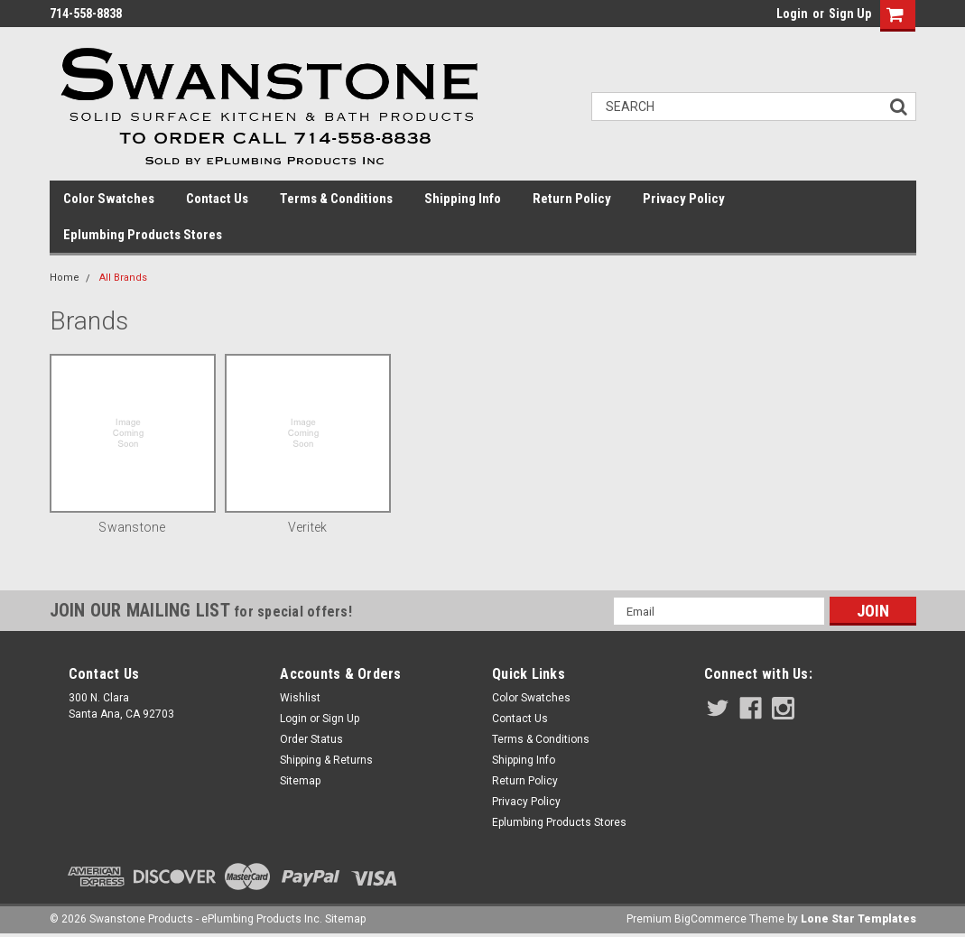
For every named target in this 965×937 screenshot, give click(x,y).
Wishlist (300, 697)
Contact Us (217, 198)
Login (792, 13)
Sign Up (850, 13)
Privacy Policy (684, 198)
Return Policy (572, 198)
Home (64, 277)
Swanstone (131, 527)
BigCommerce (710, 919)
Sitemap (300, 781)
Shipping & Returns (326, 760)
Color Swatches (108, 198)
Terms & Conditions (336, 198)
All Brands (123, 277)
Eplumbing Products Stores (142, 235)
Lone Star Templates (858, 919)
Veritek (308, 527)
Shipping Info (462, 198)
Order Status (311, 739)
